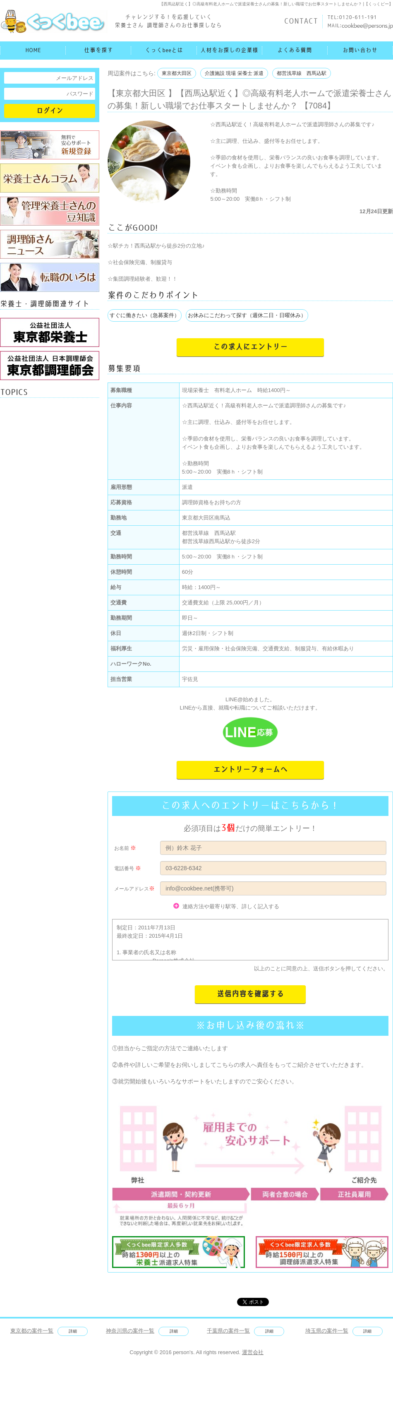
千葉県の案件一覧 (228, 1331)
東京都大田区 (177, 73)
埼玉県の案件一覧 (326, 1331)
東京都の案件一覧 (31, 1331)
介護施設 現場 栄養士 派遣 (234, 73)
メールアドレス (131, 889)
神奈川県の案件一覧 (130, 1331)
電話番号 (124, 868)
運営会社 (253, 1352)
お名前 (121, 848)
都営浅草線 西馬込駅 (301, 73)
